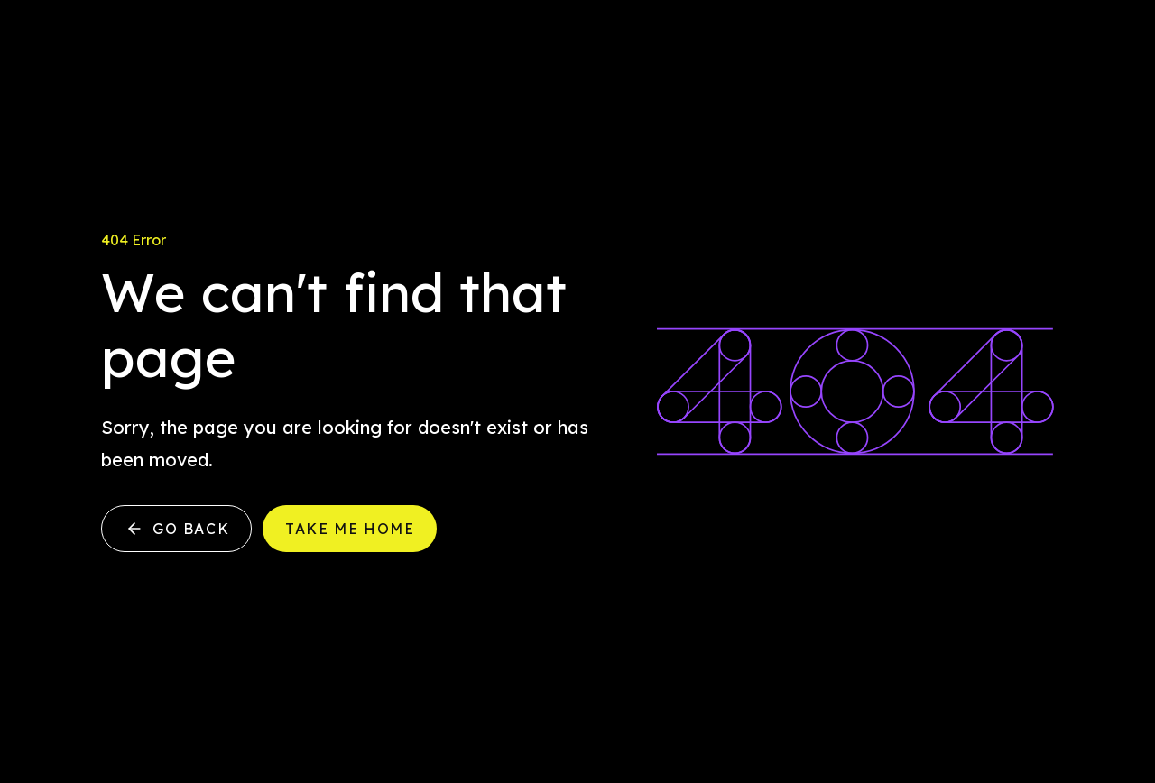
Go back (176, 528)
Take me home (349, 529)
